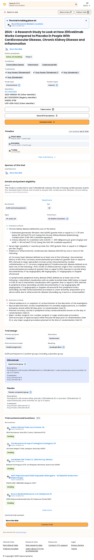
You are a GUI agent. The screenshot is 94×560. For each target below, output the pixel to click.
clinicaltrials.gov (21, 532)
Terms (74, 549)
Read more (47, 200)
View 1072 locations (47, 116)
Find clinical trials (10, 545)
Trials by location (10, 549)
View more (47, 510)
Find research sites (34, 545)
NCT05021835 (11, 92)
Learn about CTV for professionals (35, 550)
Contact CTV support (58, 545)
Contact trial (47, 122)
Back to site (11, 12)
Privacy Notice (77, 545)
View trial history (47, 157)
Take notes (47, 109)
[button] (15, 65)
